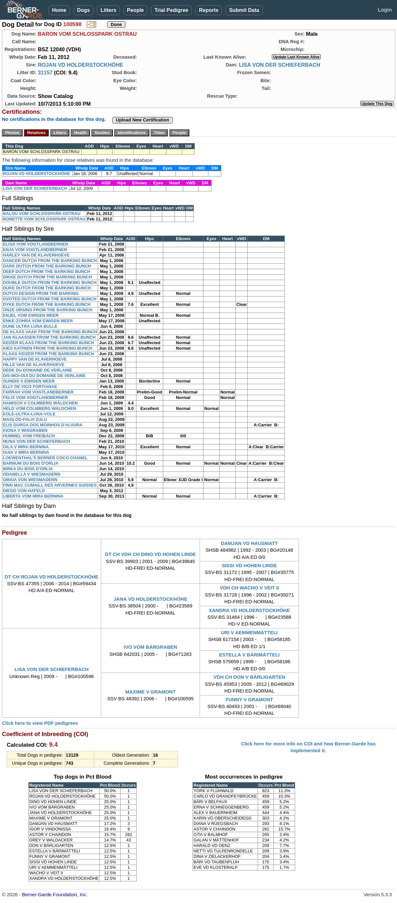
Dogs (83, 10)
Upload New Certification (142, 119)
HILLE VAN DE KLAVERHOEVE (34, 364)
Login (385, 10)
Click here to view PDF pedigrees (40, 723)
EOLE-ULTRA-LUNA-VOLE (29, 414)
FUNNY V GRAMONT (249, 699)
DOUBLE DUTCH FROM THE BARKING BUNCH (49, 282)
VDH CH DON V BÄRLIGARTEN (249, 677)
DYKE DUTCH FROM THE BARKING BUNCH (47, 304)
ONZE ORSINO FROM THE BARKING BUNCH (47, 309)
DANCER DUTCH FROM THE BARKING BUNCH (50, 260)
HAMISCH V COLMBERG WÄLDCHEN (40, 403)
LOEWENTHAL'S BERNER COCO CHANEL (45, 457)
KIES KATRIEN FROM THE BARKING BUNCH (47, 348)
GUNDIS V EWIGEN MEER (29, 381)
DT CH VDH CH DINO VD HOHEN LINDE (150, 554)
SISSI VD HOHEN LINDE (249, 565)
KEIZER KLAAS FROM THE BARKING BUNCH (48, 342)
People (135, 10)
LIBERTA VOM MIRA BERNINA (33, 496)
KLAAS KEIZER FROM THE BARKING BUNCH (48, 353)
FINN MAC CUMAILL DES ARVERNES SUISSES (50, 485)
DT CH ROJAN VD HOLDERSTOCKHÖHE (52, 576)
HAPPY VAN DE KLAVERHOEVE (35, 359)
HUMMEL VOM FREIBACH (29, 435)
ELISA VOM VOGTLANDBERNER (35, 244)
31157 (45, 72)
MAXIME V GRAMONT (150, 691)
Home (59, 10)
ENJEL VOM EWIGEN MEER (30, 315)
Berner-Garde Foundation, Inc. (54, 894)
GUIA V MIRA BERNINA (26, 452)
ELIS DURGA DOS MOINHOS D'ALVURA (43, 424)
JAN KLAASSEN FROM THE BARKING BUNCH (49, 337)
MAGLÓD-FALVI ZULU (25, 419)
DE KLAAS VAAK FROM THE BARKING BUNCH (50, 331)
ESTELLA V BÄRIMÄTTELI (249, 654)
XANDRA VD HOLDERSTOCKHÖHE (249, 610)
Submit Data (244, 10)
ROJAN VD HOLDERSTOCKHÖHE (80, 65)
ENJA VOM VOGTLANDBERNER (35, 249)
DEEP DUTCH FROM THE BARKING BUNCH (46, 271)
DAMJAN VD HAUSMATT (249, 543)
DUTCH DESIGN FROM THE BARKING (41, 293)
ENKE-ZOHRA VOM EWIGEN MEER (38, 320)
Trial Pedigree (171, 10)
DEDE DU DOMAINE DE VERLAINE (37, 370)
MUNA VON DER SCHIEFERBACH (36, 441)
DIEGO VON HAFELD (24, 490)
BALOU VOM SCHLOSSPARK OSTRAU (41, 213)
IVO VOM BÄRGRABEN (150, 647)
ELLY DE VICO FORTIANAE (30, 386)
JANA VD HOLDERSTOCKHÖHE (150, 599)
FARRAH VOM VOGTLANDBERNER (38, 392)
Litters (108, 10)
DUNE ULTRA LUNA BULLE (30, 326)
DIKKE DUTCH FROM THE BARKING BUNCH (47, 277)
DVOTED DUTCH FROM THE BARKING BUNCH (49, 298)
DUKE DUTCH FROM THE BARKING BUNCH (47, 288)
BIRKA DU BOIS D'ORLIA (28, 468)
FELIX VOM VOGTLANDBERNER (35, 397)
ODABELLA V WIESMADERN (31, 474)
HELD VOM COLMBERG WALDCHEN (39, 408)
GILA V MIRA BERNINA (26, 446)
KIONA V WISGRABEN (25, 430)
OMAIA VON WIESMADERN (30, 479)
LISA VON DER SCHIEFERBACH (279, 65)
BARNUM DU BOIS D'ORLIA (30, 463)
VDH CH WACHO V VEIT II (249, 587)
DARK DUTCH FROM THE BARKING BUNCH (47, 266)
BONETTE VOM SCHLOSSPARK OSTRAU (44, 219)
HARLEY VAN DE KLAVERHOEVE (36, 255)
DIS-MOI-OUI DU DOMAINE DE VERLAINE (44, 375)
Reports (208, 10)
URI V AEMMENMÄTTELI (249, 632)
